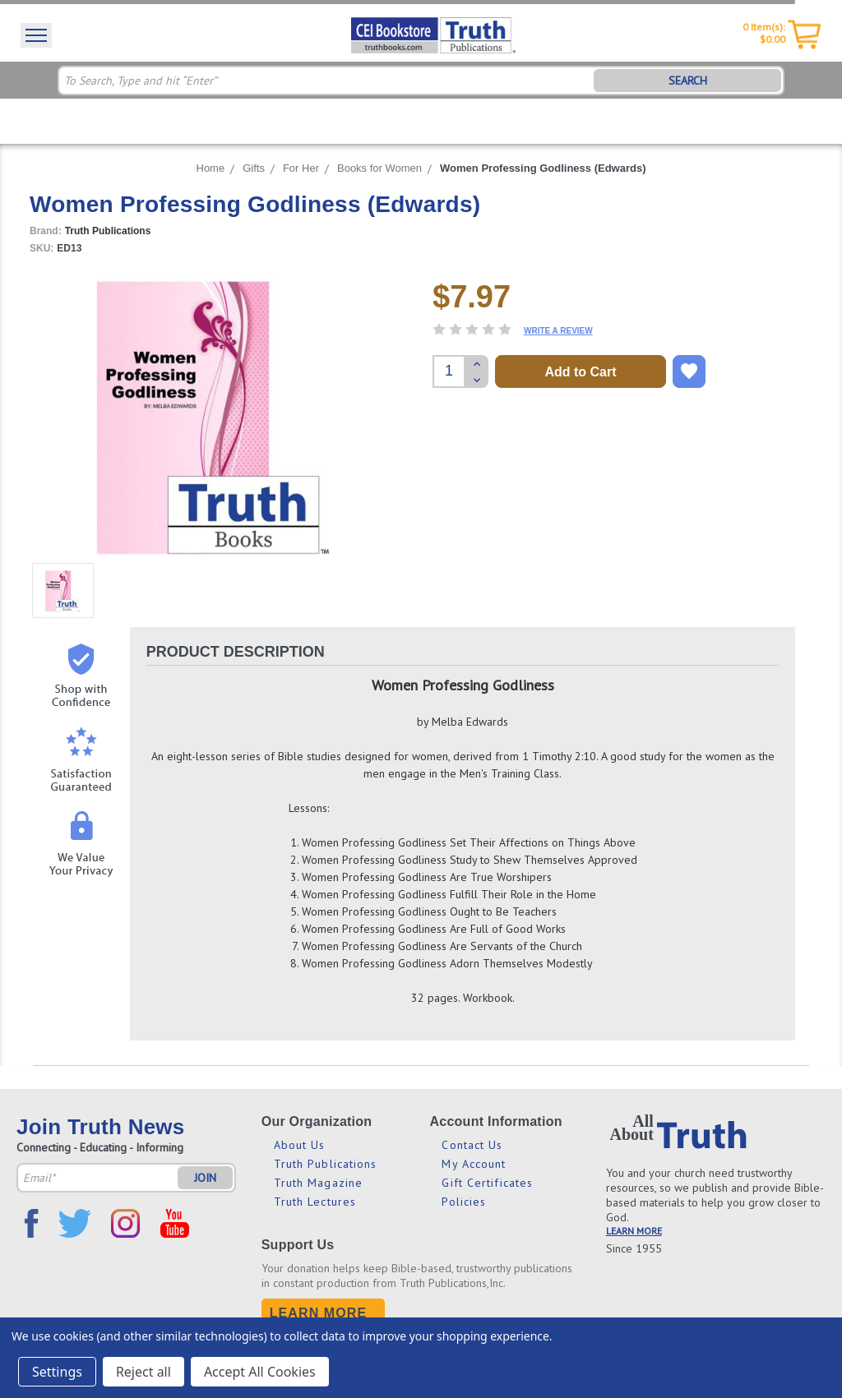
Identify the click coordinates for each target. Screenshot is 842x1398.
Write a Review (558, 330)
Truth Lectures (315, 1201)
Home (211, 168)
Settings (57, 1372)
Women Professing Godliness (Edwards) (542, 168)
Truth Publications (325, 1163)
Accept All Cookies (260, 1372)
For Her (301, 168)
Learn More (319, 1313)
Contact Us (472, 1144)
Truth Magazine (318, 1182)
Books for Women (379, 168)
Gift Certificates (487, 1182)
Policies (464, 1201)
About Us (300, 1144)
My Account (474, 1163)
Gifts (254, 168)
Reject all (143, 1372)
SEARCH (688, 80)
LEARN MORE (634, 1231)
